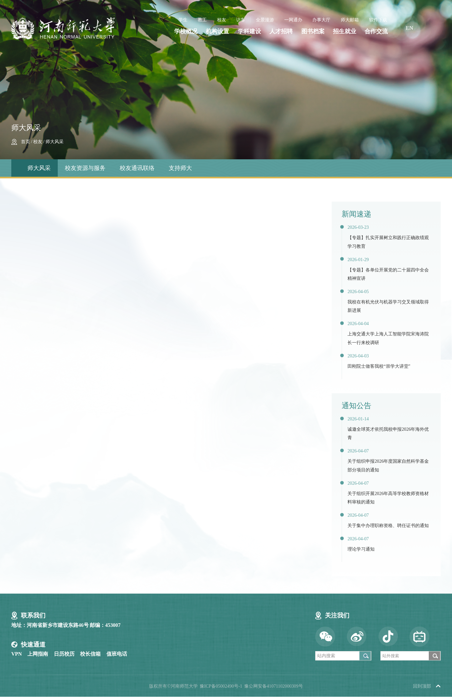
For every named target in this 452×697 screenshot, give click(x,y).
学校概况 (185, 31)
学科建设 (249, 31)
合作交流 (376, 31)
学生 (182, 19)
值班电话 (116, 654)
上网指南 (37, 654)
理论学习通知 (361, 549)
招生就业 (344, 31)
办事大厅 (321, 19)
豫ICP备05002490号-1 (221, 686)
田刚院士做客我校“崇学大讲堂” (378, 366)
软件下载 (378, 19)
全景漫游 (265, 19)
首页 (25, 141)
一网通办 (293, 19)
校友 (221, 19)
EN (409, 28)
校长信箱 (90, 654)
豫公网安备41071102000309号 (273, 686)
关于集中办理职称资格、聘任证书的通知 (388, 525)
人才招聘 (281, 31)
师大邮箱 (350, 19)
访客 (240, 19)
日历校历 (64, 654)
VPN (16, 654)
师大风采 (54, 141)
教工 (202, 19)
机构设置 (217, 31)
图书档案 (313, 31)
